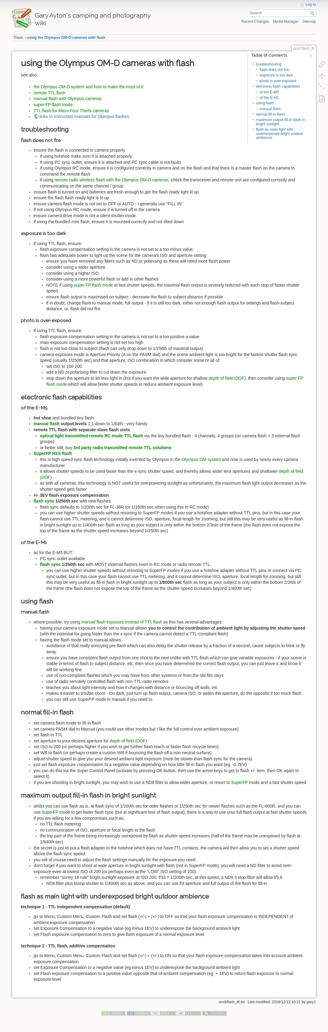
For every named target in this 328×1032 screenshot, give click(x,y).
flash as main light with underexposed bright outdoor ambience (279, 133)
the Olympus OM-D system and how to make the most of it (88, 86)
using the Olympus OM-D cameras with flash (66, 37)
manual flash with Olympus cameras (68, 98)
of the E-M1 (269, 98)
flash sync (44, 501)
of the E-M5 (269, 92)
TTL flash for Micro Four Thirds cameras (71, 110)
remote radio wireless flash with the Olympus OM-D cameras (111, 179)
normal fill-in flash (270, 114)
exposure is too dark (276, 75)
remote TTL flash (49, 92)
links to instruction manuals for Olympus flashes (84, 116)
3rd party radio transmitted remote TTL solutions (123, 447)
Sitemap (309, 21)
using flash (265, 103)
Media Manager (286, 21)
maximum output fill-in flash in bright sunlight (280, 122)
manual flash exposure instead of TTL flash (121, 622)
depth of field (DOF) (227, 378)
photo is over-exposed (278, 81)
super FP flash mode (53, 104)
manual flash (270, 109)
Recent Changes (255, 21)
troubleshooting (268, 64)
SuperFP (239, 782)
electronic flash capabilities (278, 86)
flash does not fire (274, 70)
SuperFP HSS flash (53, 453)
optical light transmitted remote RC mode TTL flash (91, 435)
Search (313, 13)
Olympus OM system (201, 459)
